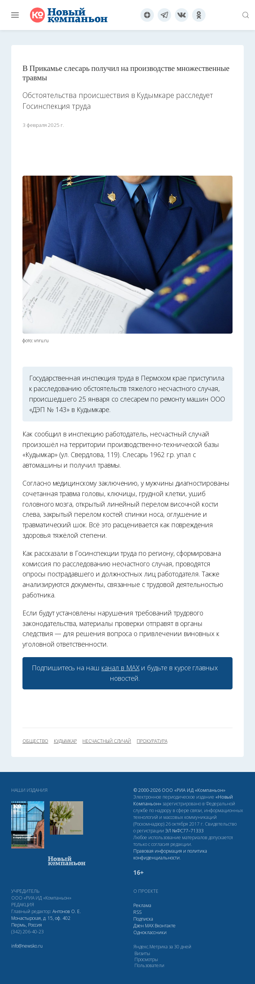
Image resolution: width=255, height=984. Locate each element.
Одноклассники (150, 932)
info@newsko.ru (27, 946)
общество (35, 741)
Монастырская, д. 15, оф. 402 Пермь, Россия (40, 921)
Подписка (143, 919)
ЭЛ (184, 831)
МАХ (149, 925)
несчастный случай (106, 741)
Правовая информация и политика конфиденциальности (170, 854)
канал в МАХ (120, 667)
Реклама (142, 905)
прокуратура (152, 741)
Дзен (138, 925)
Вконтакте (165, 925)
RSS (137, 912)
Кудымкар (65, 741)
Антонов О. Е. (66, 911)
